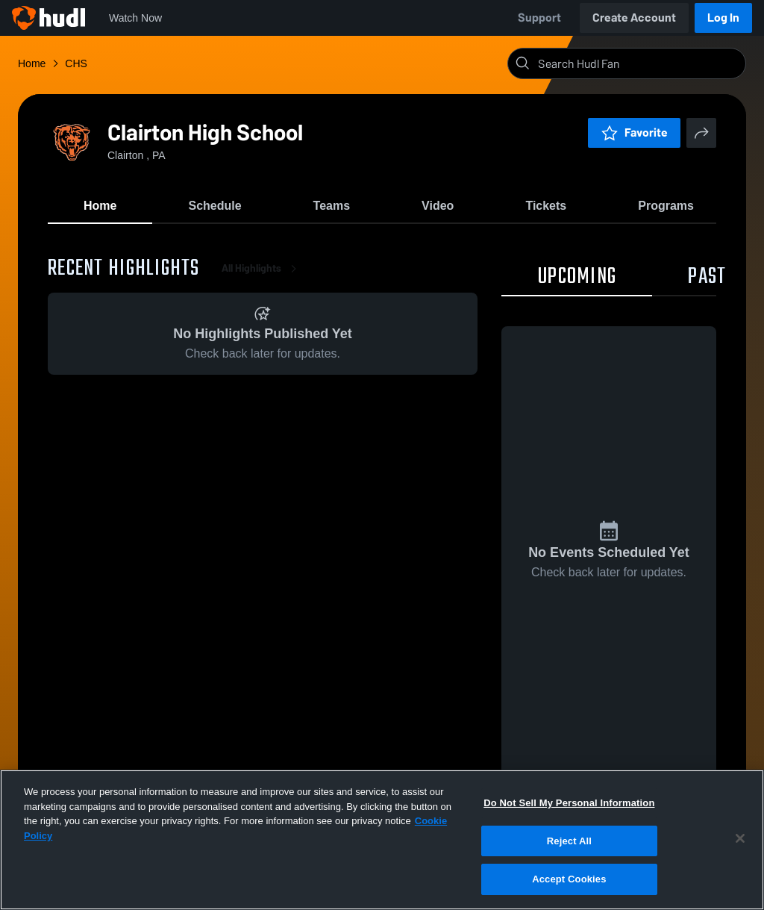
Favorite (634, 132)
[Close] (740, 838)
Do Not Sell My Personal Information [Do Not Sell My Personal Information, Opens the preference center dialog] (568, 802)
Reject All (569, 841)
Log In (723, 17)
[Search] (638, 63)
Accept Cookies (569, 879)
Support (539, 17)
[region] (382, 840)
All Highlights (262, 268)
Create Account (634, 17)
